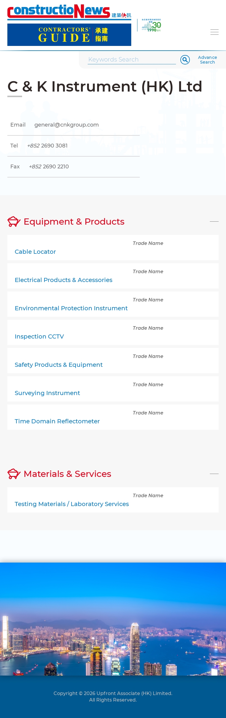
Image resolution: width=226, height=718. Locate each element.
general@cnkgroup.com (66, 125)
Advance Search (207, 60)
